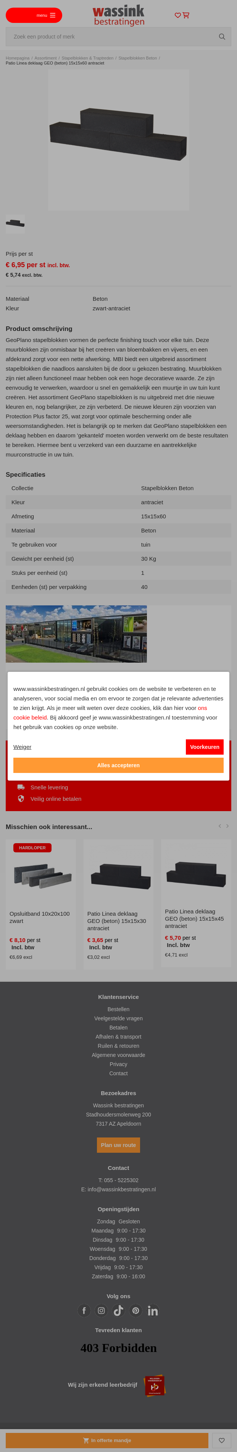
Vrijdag (102, 1267)
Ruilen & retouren (118, 1046)
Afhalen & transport (119, 1037)
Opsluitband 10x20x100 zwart (40, 917)
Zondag (106, 1221)
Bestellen (119, 1009)
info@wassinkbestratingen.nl (122, 1189)
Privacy (118, 1064)
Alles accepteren (118, 765)
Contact (118, 1073)
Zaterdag (102, 1276)
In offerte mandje (107, 1440)
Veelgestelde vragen (118, 1018)
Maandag (102, 1231)
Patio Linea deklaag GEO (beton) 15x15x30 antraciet (116, 920)
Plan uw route (118, 1145)
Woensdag (102, 1249)
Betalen (118, 1027)
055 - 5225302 (121, 1180)
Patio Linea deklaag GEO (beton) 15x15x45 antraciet (194, 918)
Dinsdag (102, 1240)
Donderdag (102, 1258)
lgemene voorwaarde (120, 1055)
